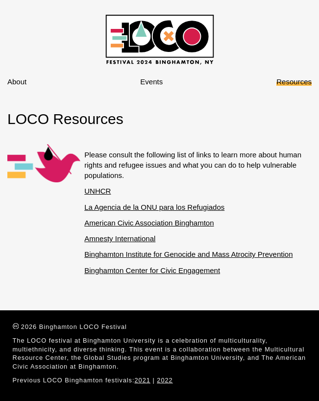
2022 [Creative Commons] (164, 380)
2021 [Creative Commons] (142, 380)
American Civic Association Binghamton (149, 223)
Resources (294, 81)
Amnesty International (119, 238)
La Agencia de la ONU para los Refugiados (154, 207)
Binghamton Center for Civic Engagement (152, 270)
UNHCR (97, 191)
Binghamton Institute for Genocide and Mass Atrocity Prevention (188, 254)
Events (151, 81)
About (16, 81)
